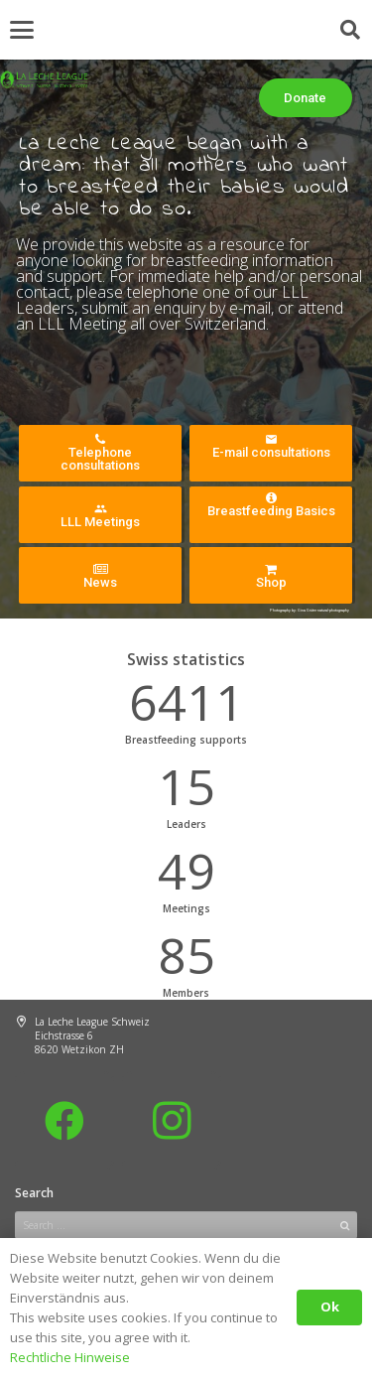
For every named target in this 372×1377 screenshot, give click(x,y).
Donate (305, 97)
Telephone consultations (100, 453)
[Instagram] (171, 1120)
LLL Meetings (100, 515)
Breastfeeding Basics (271, 504)
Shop (271, 576)
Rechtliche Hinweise (70, 1357)
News (100, 576)
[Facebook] (64, 1120)
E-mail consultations (271, 446)
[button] (22, 30)
